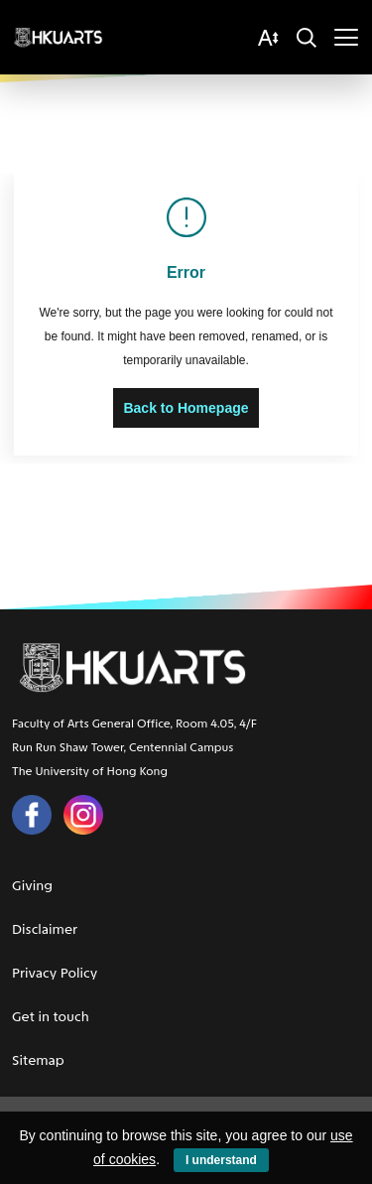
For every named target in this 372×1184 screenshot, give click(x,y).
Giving (32, 885)
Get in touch (50, 1016)
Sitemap (38, 1060)
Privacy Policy (54, 973)
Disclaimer (44, 929)
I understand (221, 1160)
